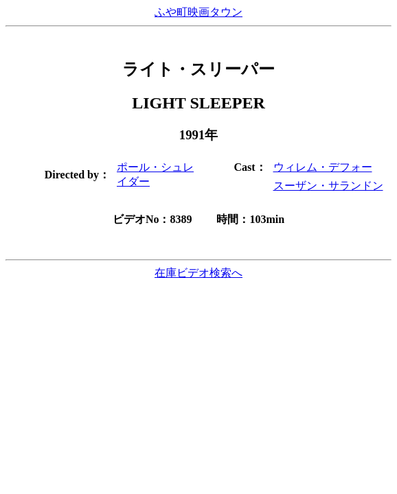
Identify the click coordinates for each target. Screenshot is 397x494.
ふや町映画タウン (198, 12)
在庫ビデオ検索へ (198, 273)
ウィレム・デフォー (322, 167)
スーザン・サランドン (328, 185)
